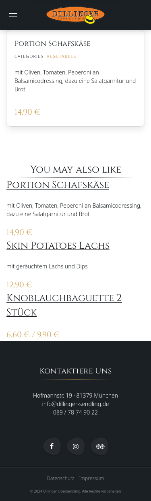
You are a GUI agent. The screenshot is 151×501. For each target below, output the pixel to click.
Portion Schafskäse (57, 185)
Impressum (91, 478)
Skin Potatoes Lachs (58, 245)
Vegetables (61, 56)
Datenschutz (60, 478)
